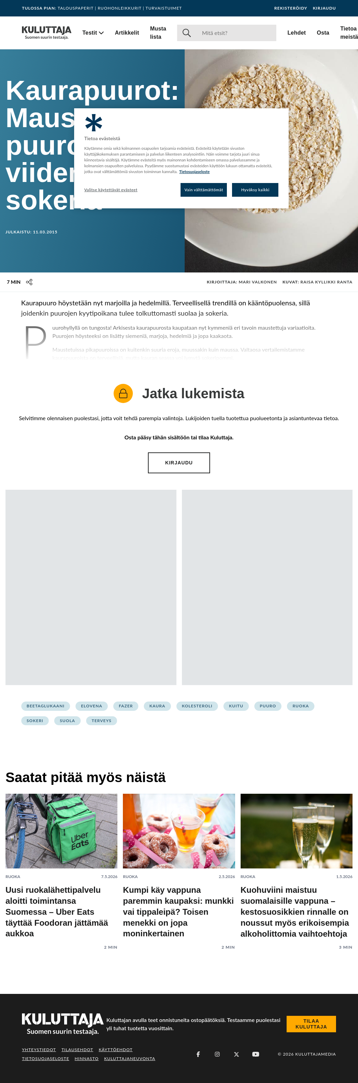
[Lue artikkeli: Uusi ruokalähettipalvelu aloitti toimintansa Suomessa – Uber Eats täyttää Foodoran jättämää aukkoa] (61, 866)
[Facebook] (198, 1054)
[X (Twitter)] (236, 1054)
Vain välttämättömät (204, 189)
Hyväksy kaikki (255, 189)
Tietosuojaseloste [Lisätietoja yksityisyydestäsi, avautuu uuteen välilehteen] (194, 171)
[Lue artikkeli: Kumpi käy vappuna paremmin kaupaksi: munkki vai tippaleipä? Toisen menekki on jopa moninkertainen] (179, 866)
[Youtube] (255, 1054)
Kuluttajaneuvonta (129, 1058)
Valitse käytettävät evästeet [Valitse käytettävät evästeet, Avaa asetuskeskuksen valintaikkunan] (111, 189)
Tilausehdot (77, 1049)
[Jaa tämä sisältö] (29, 282)
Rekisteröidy (290, 8)
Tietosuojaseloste (45, 1058)
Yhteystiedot (39, 1049)
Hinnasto (87, 1058)
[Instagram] (217, 1054)
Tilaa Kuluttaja (311, 1024)
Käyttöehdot (116, 1049)
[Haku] (236, 33)
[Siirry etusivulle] (46, 32)
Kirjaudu (324, 8)
